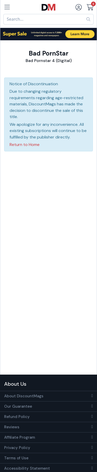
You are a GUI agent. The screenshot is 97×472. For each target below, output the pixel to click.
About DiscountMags (23, 396)
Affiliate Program (19, 437)
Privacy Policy (17, 447)
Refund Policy (17, 416)
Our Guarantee (18, 406)
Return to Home (25, 144)
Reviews (11, 427)
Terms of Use (16, 458)
